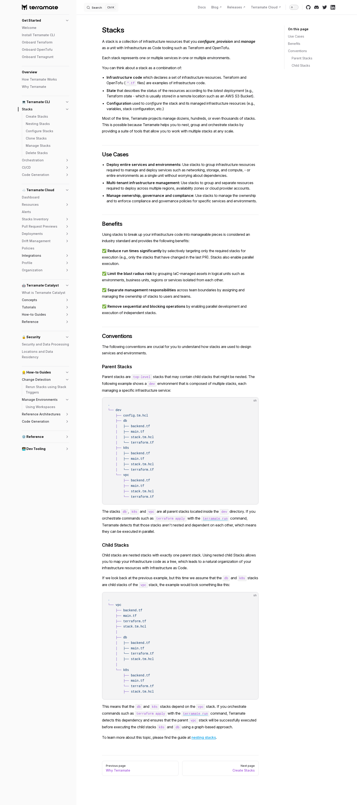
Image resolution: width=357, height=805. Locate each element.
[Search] (101, 7)
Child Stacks (301, 65)
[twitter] (325, 7)
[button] (45, 20)
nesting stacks (203, 737)
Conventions (297, 51)
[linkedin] (333, 7)
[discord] (316, 7)
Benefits (294, 44)
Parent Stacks (302, 58)
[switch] (293, 7)
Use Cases (296, 36)
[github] (308, 7)
